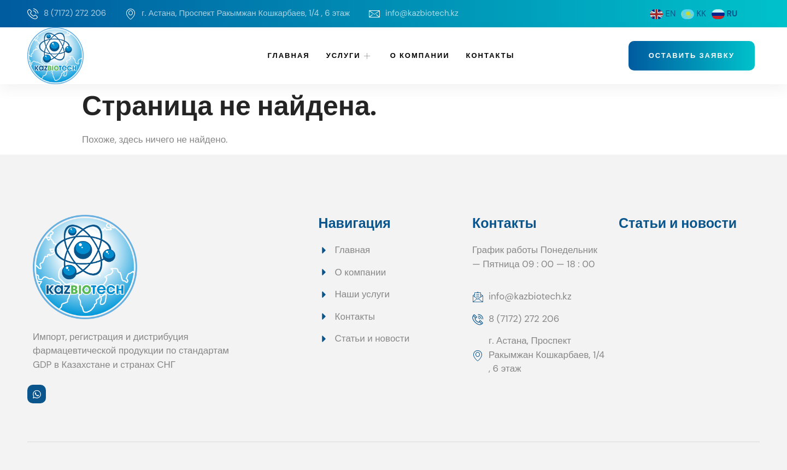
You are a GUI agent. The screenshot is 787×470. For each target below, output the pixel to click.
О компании (420, 55)
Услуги (350, 55)
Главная (289, 55)
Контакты (490, 55)
